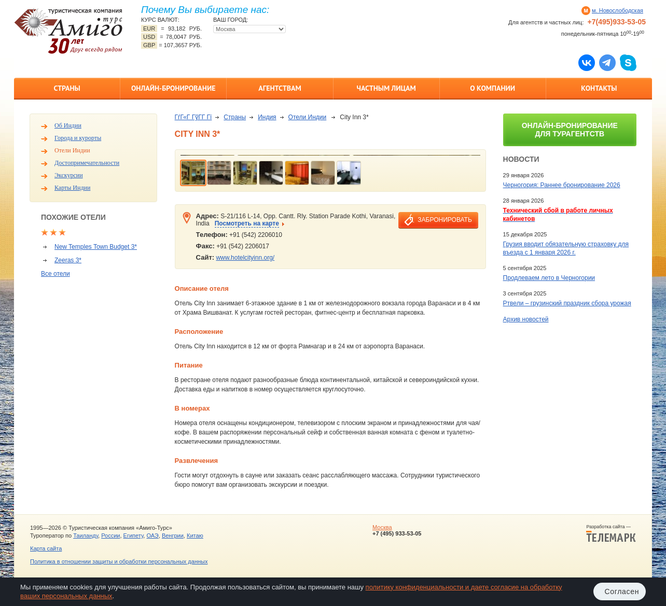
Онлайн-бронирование (173, 88)
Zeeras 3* (67, 260)
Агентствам (279, 88)
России (110, 535)
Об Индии (67, 125)
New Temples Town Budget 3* (95, 246)
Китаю (195, 535)
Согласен (621, 591)
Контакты (599, 88)
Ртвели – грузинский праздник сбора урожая (567, 303)
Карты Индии (72, 187)
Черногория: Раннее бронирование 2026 (561, 185)
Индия (267, 117)
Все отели (55, 273)
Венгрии (173, 535)
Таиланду (85, 535)
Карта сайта (46, 548)
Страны (66, 88)
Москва (382, 527)
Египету (133, 535)
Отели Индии (72, 150)
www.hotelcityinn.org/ (245, 257)
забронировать (444, 219)
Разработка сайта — (611, 533)
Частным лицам (385, 88)
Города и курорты (77, 138)
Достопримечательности (86, 162)
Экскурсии (68, 175)
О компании (492, 88)
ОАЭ (152, 535)
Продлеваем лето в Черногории (549, 277)
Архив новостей (526, 319)
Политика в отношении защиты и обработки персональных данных (118, 561)
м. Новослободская (617, 10)
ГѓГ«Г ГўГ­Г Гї (193, 117)
